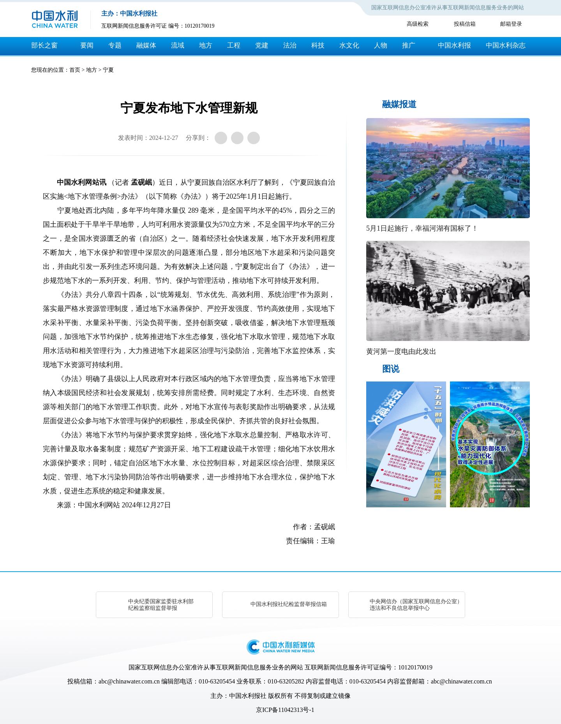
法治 (289, 45)
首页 (74, 70)
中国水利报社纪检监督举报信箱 (289, 604)
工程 (233, 45)
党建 (261, 45)
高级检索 (418, 24)
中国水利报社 (247, 695)
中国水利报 (454, 45)
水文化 (349, 45)
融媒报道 (399, 104)
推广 (408, 45)
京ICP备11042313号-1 (285, 709)
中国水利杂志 (506, 45)
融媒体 (146, 45)
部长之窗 (44, 45)
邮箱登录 (511, 24)
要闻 (87, 45)
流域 (177, 45)
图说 (390, 369)
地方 (205, 45)
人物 (380, 45)
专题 (115, 45)
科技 (318, 45)
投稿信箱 (465, 24)
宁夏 (108, 70)
